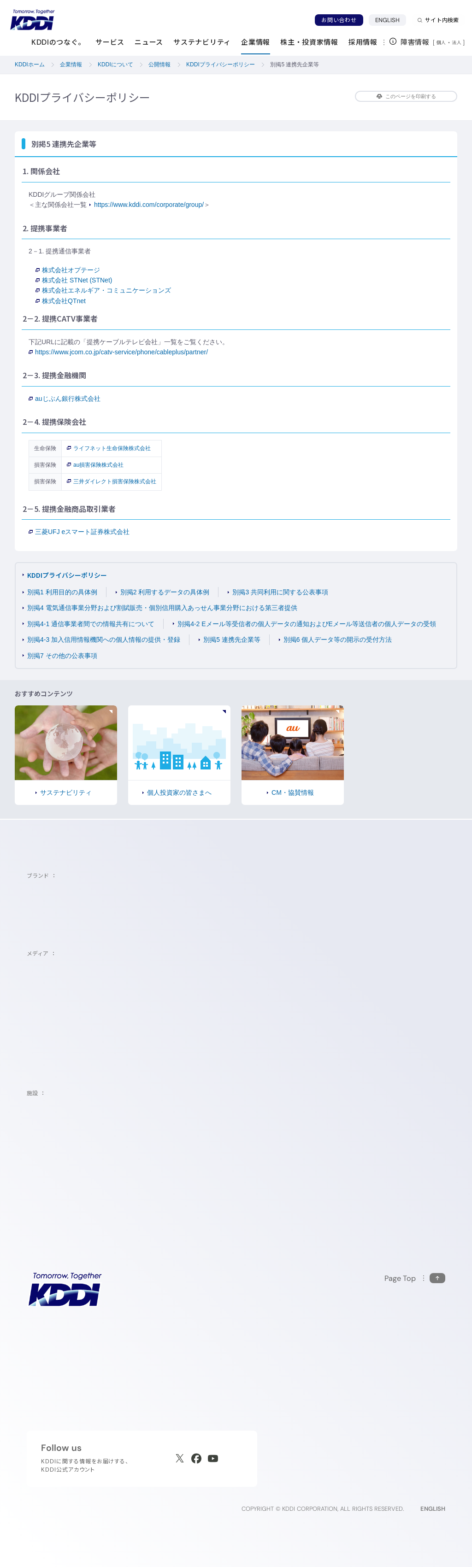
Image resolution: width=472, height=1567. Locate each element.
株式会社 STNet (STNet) (73, 280)
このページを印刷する (406, 96)
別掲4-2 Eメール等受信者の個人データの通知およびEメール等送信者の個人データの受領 (306, 624)
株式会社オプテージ (67, 270)
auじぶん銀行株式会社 (64, 398)
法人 (457, 42)
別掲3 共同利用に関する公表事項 (280, 592)
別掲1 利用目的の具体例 (62, 592)
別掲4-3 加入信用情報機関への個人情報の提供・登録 (103, 639)
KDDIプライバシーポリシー (67, 575)
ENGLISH (391, 20)
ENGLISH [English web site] (432, 1509)
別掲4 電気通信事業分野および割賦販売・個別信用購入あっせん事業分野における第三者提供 (162, 607)
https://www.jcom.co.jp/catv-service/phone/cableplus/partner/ (118, 352)
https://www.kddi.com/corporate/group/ (149, 204)
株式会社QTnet (60, 301)
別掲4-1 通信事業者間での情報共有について (90, 624)
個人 (441, 42)
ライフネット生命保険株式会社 (109, 448)
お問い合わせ (338, 20)
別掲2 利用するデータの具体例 (165, 592)
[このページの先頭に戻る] (414, 1278)
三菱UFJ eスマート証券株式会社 (79, 531)
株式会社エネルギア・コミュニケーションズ (103, 290)
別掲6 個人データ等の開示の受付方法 (337, 639)
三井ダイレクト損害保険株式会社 (111, 481)
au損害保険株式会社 (95, 465)
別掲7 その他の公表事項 (62, 655)
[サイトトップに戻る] (32, 19)
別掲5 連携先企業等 (231, 639)
